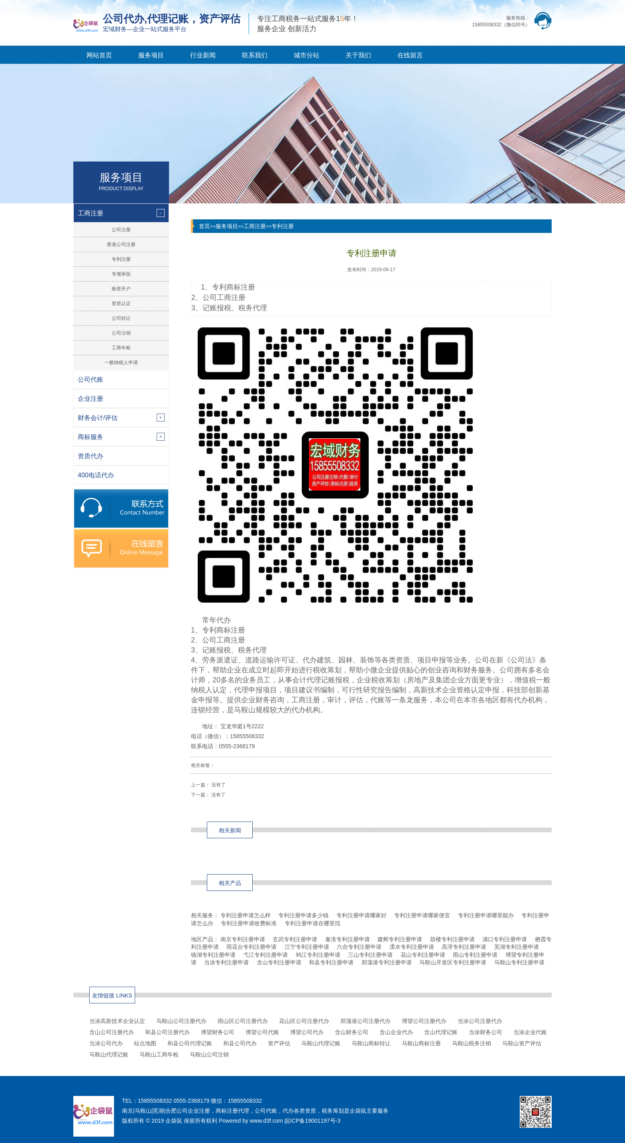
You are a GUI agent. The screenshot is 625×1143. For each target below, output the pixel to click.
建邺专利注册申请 (399, 939)
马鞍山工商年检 (159, 1054)
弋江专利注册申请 (265, 955)
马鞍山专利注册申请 (519, 962)
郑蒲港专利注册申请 (387, 962)
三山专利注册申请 (370, 955)
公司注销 (121, 333)
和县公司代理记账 (189, 1043)
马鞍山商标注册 (421, 1043)
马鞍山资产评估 (521, 1043)
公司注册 (121, 230)
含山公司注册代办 (111, 1032)
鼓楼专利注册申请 (452, 939)
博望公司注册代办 (424, 1021)
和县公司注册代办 (167, 1032)
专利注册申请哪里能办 (486, 915)
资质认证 (121, 303)
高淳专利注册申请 (464, 947)
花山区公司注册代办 (304, 1021)
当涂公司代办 (106, 1043)
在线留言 (410, 55)
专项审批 (121, 274)
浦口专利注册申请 (504, 939)
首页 (204, 226)
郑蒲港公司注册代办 (365, 1021)
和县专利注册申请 (331, 962)
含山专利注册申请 (279, 962)
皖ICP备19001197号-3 (312, 1120)
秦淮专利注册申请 (347, 939)
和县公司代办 (240, 1043)
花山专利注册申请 (423, 955)
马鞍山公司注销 (209, 1054)
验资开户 (121, 289)
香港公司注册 (121, 244)
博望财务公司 (217, 1032)
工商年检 (121, 348)
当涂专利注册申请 (226, 962)
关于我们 (358, 55)
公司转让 (121, 318)
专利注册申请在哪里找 (312, 923)
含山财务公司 (351, 1032)
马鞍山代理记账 (320, 1043)
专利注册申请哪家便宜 (422, 915)
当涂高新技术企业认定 (117, 1021)
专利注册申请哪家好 (361, 915)
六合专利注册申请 (359, 947)
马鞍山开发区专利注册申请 (452, 962)
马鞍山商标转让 (371, 1043)
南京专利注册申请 (242, 939)
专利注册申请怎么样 (245, 915)
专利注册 (121, 259)
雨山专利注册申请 (475, 955)
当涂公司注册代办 (480, 1021)
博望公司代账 (262, 1032)
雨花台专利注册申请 (251, 947)
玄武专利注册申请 (295, 939)
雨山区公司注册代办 (243, 1021)
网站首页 (99, 55)
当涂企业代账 (530, 1032)
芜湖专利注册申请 (516, 947)
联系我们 (254, 55)
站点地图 (145, 1043)
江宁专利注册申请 (307, 947)
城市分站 (306, 55)
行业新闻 (203, 55)
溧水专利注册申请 (411, 947)
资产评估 (279, 1043)
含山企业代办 (396, 1032)
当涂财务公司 (485, 1032)
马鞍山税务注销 (471, 1043)
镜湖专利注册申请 (213, 955)
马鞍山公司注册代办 (181, 1021)
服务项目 (151, 55)
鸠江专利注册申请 (318, 955)
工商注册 (255, 226)
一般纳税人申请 (121, 362)
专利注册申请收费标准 (249, 923)
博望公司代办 (307, 1032)
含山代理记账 (441, 1032)
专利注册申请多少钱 (303, 915)
